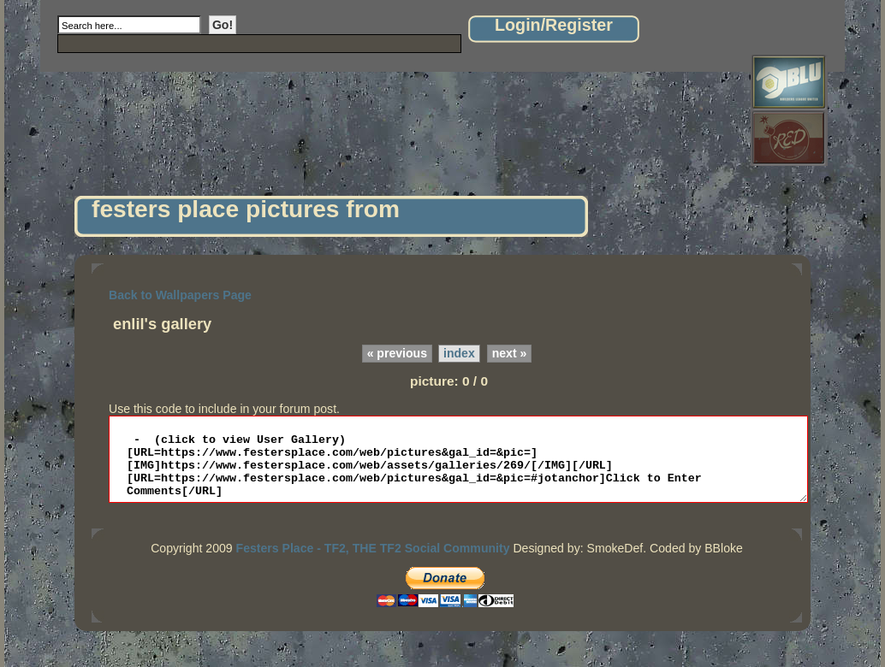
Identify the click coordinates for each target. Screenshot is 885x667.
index (459, 353)
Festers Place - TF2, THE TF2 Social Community (373, 558)
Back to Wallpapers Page (180, 295)
